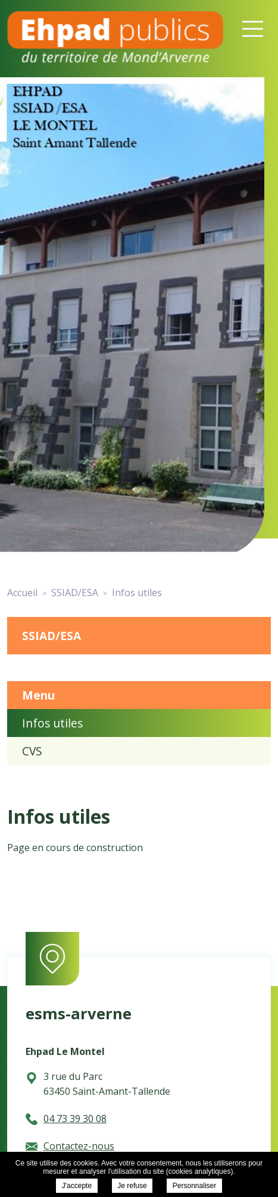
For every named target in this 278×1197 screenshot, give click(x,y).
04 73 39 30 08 (66, 1118)
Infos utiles (52, 723)
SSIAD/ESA (51, 636)
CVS (32, 751)
